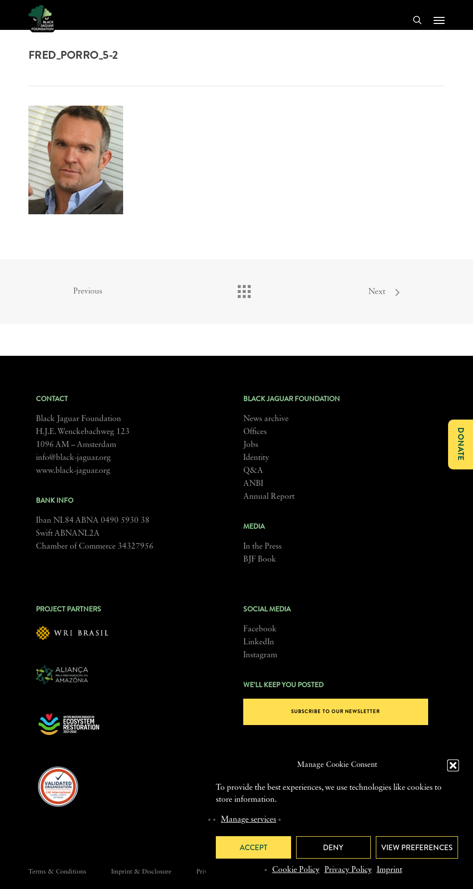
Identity (256, 458)
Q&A (253, 471)
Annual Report (269, 497)
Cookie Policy (295, 870)
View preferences (417, 847)
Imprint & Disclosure (141, 872)
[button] (453, 765)
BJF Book (259, 560)
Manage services (248, 820)
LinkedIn (258, 642)
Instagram (260, 655)
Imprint (389, 870)
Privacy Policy (348, 870)
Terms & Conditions (57, 872)
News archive (266, 419)
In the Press (262, 547)
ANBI (253, 484)
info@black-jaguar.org (73, 458)
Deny (333, 847)
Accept (253, 847)
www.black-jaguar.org (73, 471)
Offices (255, 432)
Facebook (260, 629)
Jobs (250, 445)
